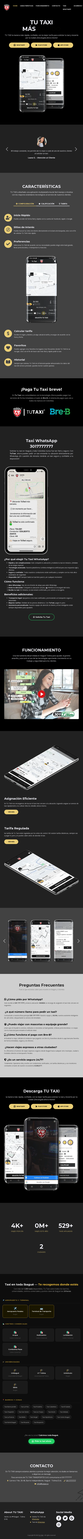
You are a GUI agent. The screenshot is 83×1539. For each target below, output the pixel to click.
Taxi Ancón (51, 1412)
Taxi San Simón (24, 1412)
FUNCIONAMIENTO (42, 6)
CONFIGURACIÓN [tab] (25, 204)
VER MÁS (11, 812)
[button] (76, 149)
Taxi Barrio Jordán (10, 1407)
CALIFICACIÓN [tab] (46, 204)
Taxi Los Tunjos (38, 1412)
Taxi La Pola (25, 1407)
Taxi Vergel (34, 1417)
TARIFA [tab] (63, 204)
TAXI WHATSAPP (67, 7)
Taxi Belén (22, 1417)
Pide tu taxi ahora (41, 1441)
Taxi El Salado (65, 1407)
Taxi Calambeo (51, 1407)
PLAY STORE (42, 45)
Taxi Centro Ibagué (63, 1417)
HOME (16, 5)
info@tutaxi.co (43, 1484)
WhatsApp (35, 1519)
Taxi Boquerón (38, 1422)
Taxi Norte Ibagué (10, 1422)
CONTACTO (56, 6)
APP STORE (64, 45)
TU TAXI (41, 1535)
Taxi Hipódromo (47, 1417)
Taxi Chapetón (9, 1412)
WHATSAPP (21, 45)
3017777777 (71, 1480)
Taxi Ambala (64, 1412)
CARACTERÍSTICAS (26, 6)
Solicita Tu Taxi (41, 617)
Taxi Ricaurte (25, 1422)
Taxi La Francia (9, 1417)
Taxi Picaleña (37, 1407)
